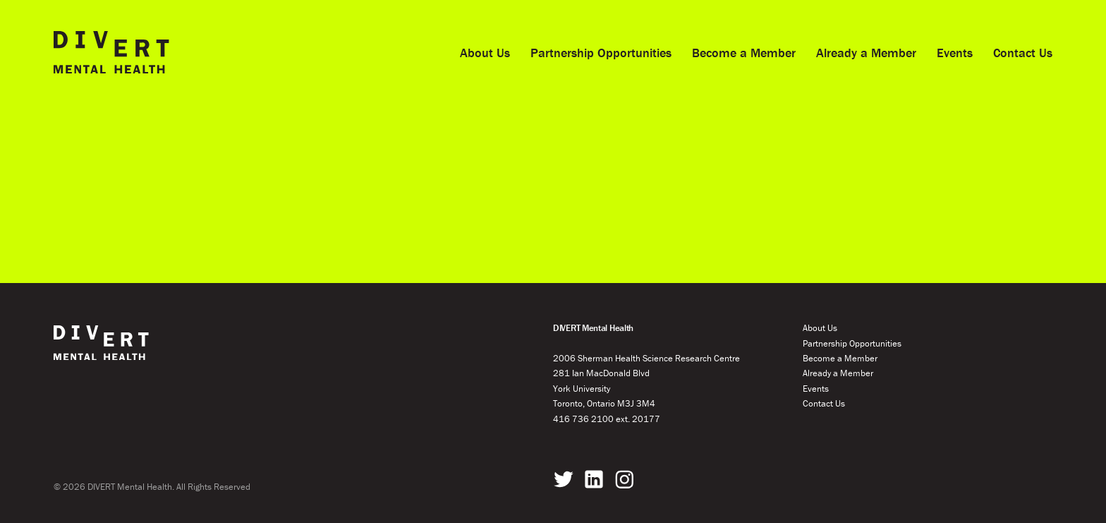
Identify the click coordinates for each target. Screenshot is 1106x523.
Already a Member (866, 52)
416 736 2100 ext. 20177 (606, 419)
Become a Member (744, 52)
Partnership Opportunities (601, 52)
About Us (485, 52)
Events (955, 52)
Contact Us (1022, 52)
